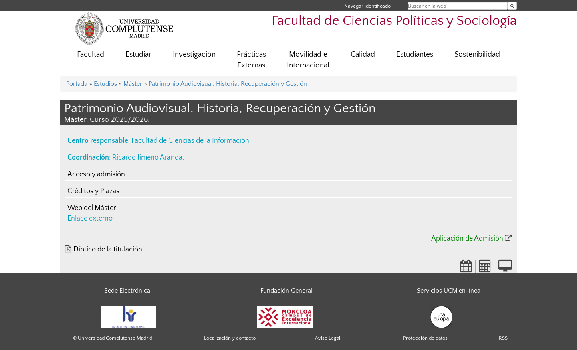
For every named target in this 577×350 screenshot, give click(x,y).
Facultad (90, 54)
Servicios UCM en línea (448, 290)
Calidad (363, 54)
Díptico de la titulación (107, 249)
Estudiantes (414, 54)
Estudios (105, 83)
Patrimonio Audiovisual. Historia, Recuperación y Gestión (228, 83)
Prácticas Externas (251, 59)
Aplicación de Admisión (467, 239)
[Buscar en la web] (512, 6)
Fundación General (286, 290)
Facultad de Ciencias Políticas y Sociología (394, 21)
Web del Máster (91, 208)
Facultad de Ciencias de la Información (190, 141)
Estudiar (138, 54)
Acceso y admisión (96, 174)
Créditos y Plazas (93, 191)
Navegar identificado (367, 5)
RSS (503, 338)
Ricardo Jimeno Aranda (147, 158)
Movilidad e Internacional (308, 59)
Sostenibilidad (477, 54)
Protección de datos (425, 338)
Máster (132, 83)
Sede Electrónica (127, 290)
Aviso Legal (327, 338)
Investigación (194, 54)
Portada (76, 83)
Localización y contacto (230, 338)
